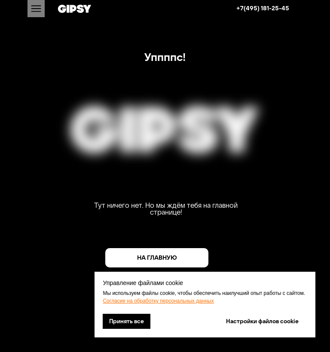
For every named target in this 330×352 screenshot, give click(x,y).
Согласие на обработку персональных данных (158, 301)
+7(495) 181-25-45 (262, 8)
